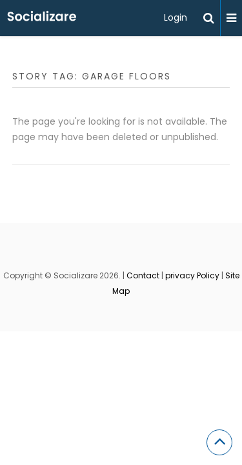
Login (175, 17)
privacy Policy (192, 275)
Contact (142, 275)
